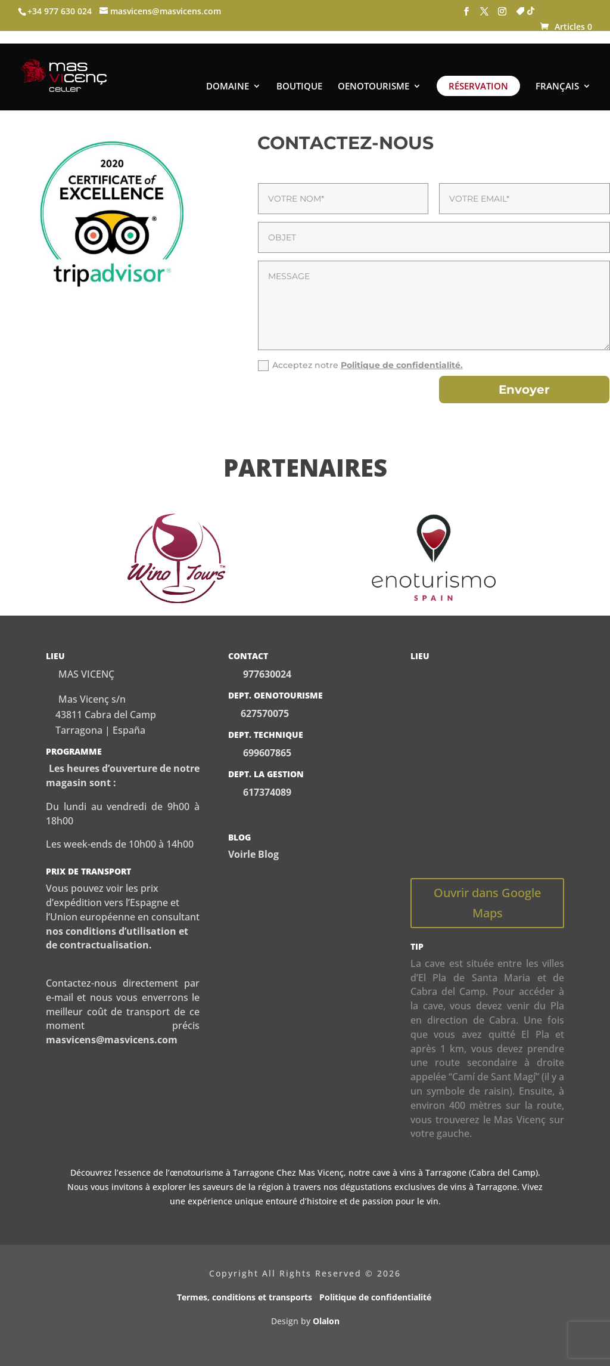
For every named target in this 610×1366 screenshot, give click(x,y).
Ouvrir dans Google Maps (487, 903)
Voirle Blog (253, 854)
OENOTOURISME (373, 74)
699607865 (266, 752)
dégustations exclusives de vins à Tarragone (428, 1186)
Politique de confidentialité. (402, 365)
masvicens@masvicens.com (112, 1039)
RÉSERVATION (478, 73)
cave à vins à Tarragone (419, 1172)
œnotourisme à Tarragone (222, 1172)
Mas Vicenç (321, 1172)
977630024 (267, 674)
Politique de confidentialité (376, 1297)
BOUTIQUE (299, 74)
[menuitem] (563, 83)
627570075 (265, 713)
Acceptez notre (360, 365)
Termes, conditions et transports (244, 1297)
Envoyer (524, 389)
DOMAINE (227, 74)
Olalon (326, 1321)
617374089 (266, 792)
